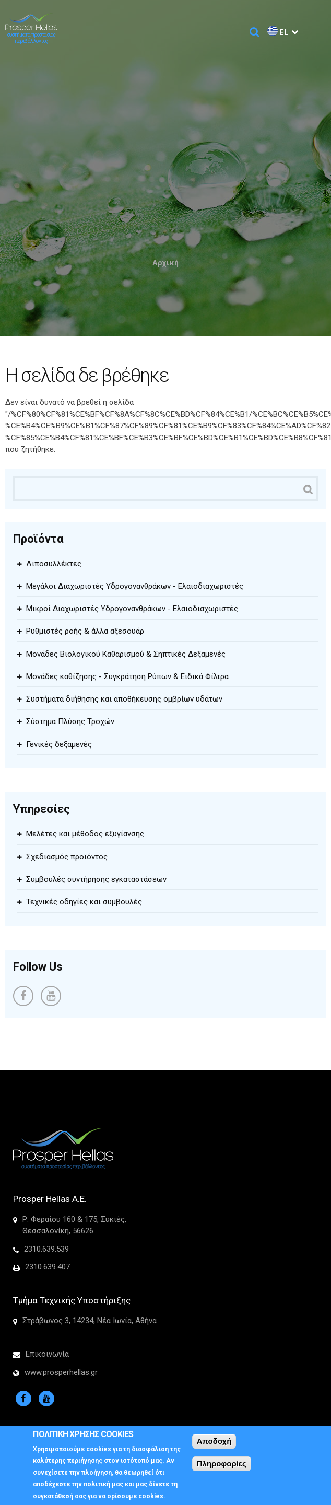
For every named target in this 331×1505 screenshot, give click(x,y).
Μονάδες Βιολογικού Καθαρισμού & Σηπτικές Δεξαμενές (126, 654)
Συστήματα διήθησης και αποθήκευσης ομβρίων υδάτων (124, 699)
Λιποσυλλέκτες (53, 563)
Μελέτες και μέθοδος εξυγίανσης (85, 833)
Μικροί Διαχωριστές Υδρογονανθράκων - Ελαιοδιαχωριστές (132, 608)
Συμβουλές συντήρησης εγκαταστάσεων (96, 879)
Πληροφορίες (221, 1468)
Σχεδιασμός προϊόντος (67, 856)
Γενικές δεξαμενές (59, 744)
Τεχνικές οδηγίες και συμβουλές (84, 901)
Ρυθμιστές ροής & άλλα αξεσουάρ (85, 631)
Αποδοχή (214, 1446)
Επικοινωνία (47, 1354)
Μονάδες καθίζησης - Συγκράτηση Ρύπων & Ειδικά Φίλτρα (127, 676)
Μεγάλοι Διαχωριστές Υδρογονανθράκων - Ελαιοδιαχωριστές (134, 586)
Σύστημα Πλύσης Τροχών (70, 721)
